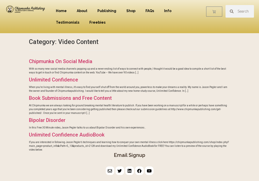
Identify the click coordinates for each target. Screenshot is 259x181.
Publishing (106, 11)
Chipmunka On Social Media (60, 61)
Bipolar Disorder (47, 120)
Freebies (97, 22)
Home (61, 11)
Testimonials (67, 22)
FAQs (149, 11)
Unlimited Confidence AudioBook (66, 135)
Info (167, 11)
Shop (130, 11)
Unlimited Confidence (53, 80)
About (82, 11)
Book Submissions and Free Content (70, 98)
